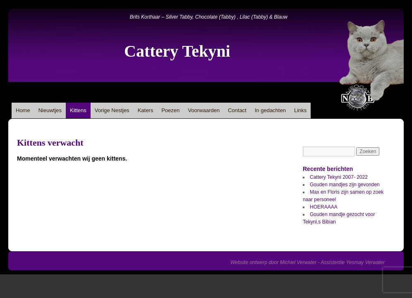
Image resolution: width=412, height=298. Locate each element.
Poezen (170, 110)
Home (23, 110)
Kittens (78, 110)
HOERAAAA (324, 207)
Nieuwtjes (50, 110)
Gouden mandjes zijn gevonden (345, 184)
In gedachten (270, 110)
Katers (145, 110)
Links (300, 110)
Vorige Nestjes (112, 110)
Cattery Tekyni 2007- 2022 (339, 177)
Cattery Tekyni (177, 51)
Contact (237, 110)
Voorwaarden (204, 110)
